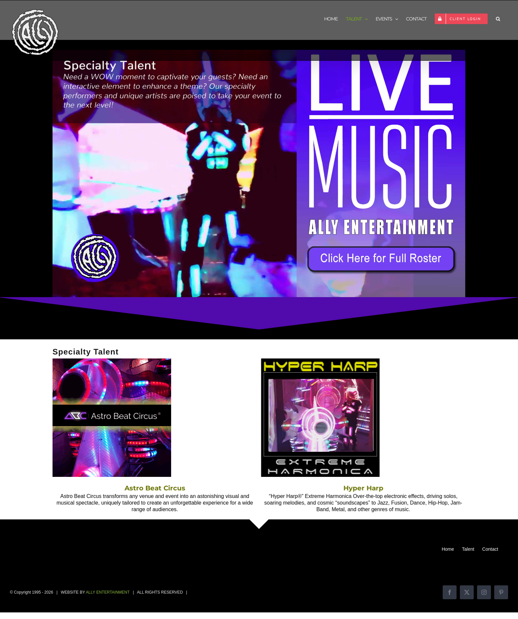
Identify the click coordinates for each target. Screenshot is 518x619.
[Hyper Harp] (313, 361)
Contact (490, 549)
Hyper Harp (356, 488)
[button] (498, 18)
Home (448, 549)
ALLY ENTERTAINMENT (108, 592)
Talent (468, 549)
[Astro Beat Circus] (112, 361)
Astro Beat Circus (155, 488)
